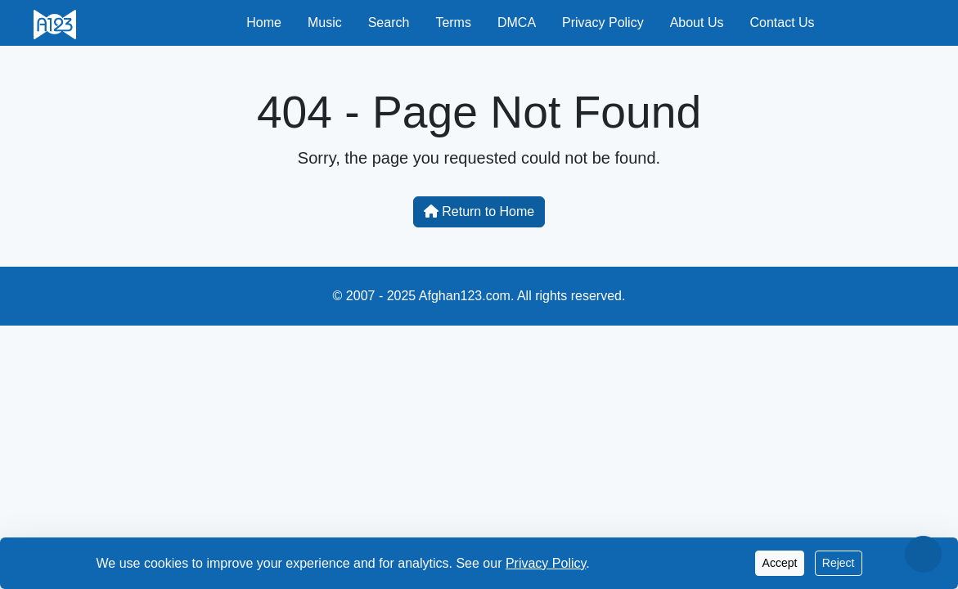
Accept (780, 562)
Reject (838, 562)
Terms (453, 22)
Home (263, 22)
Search (389, 22)
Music (325, 22)
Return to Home (479, 211)
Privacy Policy (603, 22)
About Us (697, 22)
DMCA (516, 22)
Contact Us (781, 22)
